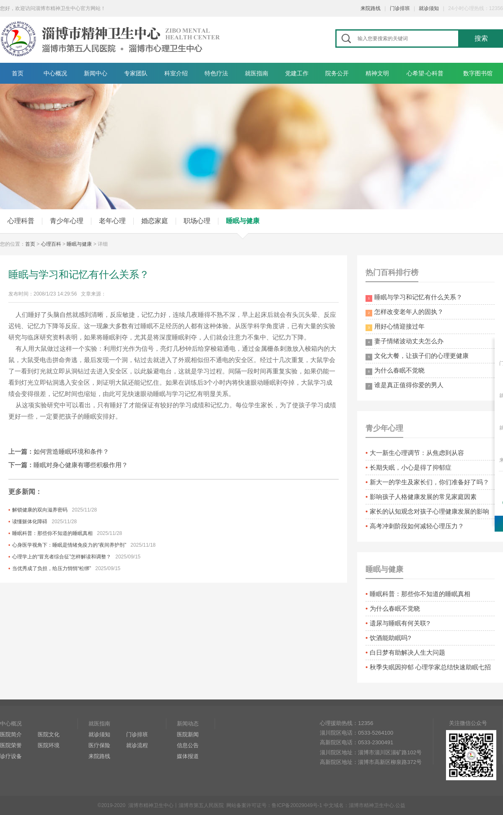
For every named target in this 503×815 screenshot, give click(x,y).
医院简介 (11, 734)
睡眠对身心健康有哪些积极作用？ (81, 464)
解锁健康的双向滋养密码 (39, 510)
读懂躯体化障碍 (29, 521)
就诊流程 (137, 745)
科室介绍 (176, 73)
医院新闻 (188, 734)
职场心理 (197, 220)
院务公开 (337, 73)
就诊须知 (429, 8)
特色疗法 (216, 73)
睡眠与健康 (242, 220)
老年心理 (112, 220)
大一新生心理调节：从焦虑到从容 (417, 452)
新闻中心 (95, 73)
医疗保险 (99, 745)
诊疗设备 (11, 756)
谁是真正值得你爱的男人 (404, 385)
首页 (17, 73)
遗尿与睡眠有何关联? (400, 623)
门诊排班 (400, 8)
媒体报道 (188, 756)
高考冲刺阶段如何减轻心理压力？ (417, 526)
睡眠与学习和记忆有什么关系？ (414, 297)
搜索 (481, 38)
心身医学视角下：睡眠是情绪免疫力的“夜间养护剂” (69, 545)
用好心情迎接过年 (395, 327)
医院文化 (49, 734)
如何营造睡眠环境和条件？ (71, 451)
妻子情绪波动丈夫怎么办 (404, 341)
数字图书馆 (478, 73)
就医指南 (256, 73)
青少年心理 (66, 220)
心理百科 (51, 244)
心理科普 (21, 220)
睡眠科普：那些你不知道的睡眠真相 (52, 533)
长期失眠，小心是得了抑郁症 (410, 467)
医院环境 (49, 745)
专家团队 (136, 73)
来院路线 (370, 8)
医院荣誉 (11, 745)
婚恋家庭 (154, 220)
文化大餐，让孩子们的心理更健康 (417, 356)
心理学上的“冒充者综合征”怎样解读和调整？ (61, 557)
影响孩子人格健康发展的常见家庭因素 (423, 496)
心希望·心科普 (425, 73)
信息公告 (188, 745)
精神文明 (377, 73)
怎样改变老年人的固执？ (404, 312)
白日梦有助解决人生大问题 (407, 652)
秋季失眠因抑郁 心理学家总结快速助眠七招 (430, 667)
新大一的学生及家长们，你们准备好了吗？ (429, 482)
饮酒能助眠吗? (390, 637)
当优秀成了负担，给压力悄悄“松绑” (51, 568)
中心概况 (55, 73)
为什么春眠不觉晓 (395, 371)
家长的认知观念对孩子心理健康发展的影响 (429, 511)
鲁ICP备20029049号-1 (297, 805)
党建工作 (297, 73)
